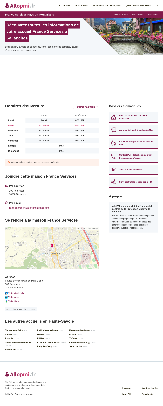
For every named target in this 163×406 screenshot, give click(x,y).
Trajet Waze (12, 297)
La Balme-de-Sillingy (82, 342)
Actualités (81, 6)
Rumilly (11, 338)
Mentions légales (149, 388)
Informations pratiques (107, 6)
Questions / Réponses (138, 6)
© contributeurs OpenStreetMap (87, 228)
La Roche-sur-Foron (50, 330)
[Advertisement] (52, 83)
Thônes (76, 338)
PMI (126, 14)
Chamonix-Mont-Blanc (51, 342)
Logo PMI (126, 394)
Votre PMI (64, 6)
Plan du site (147, 394)
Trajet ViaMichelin (14, 293)
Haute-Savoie (138, 14)
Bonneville (13, 349)
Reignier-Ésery (47, 346)
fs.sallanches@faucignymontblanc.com (29, 208)
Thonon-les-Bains (17, 330)
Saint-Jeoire (78, 346)
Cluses (11, 334)
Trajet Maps (12, 301)
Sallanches (153, 14)
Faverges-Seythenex (82, 330)
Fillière (43, 338)
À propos (126, 388)
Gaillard (44, 334)
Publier (75, 334)
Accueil (117, 14)
